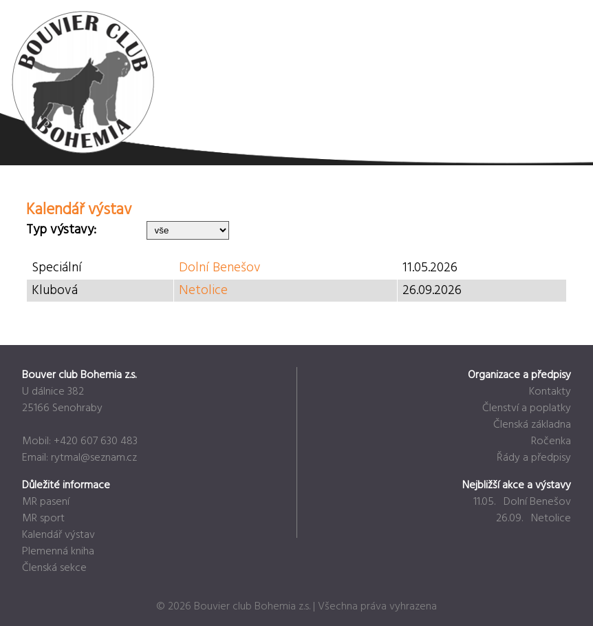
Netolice (203, 290)
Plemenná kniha (58, 552)
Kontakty (550, 392)
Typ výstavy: (61, 230)
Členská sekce (54, 568)
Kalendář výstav (58, 535)
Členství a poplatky (526, 408)
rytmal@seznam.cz (94, 458)
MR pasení (45, 502)
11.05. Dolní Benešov (522, 502)
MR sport (43, 519)
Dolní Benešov (220, 268)
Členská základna (532, 425)
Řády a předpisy (534, 458)
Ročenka (551, 441)
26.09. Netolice (533, 519)
